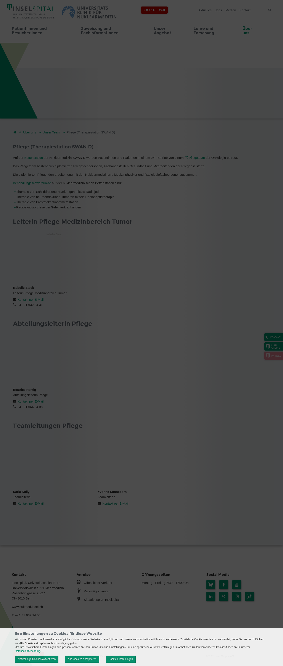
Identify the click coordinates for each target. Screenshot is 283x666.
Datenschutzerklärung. (28, 651)
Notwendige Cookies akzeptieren (37, 659)
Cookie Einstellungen (121, 659)
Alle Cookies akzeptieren (82, 659)
